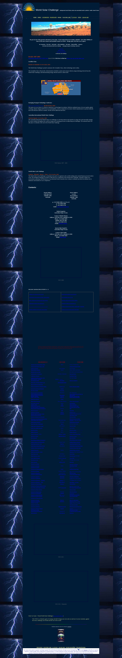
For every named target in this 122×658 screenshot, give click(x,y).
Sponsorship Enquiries (61, 52)
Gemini (64, 434)
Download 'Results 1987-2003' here (38, 58)
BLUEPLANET (53, 17)
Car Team (77, 482)
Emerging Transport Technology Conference (40, 102)
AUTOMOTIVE (45, 17)
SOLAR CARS (85, 17)
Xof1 (72, 460)
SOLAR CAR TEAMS (70, 647)
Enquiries (61, 49)
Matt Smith (63, 237)
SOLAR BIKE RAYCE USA (67, 297)
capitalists (69, 626)
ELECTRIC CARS (67, 17)
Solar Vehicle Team (76, 434)
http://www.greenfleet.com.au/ (36, 105)
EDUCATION (39, 647)
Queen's (71, 434)
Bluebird (85, 650)
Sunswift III (63, 487)
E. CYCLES (74, 17)
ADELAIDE (77, 306)
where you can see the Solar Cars (75, 58)
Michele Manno (63, 223)
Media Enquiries (61, 50)
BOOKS (59, 17)
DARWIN (82, 306)
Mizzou (72, 480)
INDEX (39, 17)
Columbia (43, 480)
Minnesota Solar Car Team (75, 418)
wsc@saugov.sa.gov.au (63, 206)
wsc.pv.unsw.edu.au (58, 616)
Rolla (42, 482)
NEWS (79, 17)
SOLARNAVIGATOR (80, 647)
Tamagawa (72, 452)
